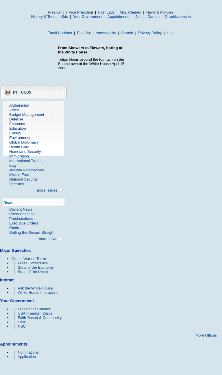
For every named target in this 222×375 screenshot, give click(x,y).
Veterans (16, 184)
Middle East (19, 174)
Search (127, 33)
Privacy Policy (150, 33)
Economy (17, 124)
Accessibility (106, 33)
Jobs (139, 16)
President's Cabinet (34, 309)
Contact (153, 16)
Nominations (28, 352)
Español (84, 33)
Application (27, 356)
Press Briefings (21, 214)
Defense (16, 119)
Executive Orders (23, 223)
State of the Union (33, 272)
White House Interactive (38, 292)
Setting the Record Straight (31, 232)
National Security (23, 179)
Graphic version (177, 16)
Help (171, 33)
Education (17, 128)
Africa (14, 110)
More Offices (206, 335)
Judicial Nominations (26, 170)
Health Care (19, 147)
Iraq (12, 165)
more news (48, 239)
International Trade (24, 161)
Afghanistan (19, 105)
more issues (47, 190)
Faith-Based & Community (40, 317)
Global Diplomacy (24, 142)
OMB (22, 322)
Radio (14, 228)
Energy (15, 133)
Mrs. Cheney (130, 12)
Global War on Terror (29, 259)
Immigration (19, 156)
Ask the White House (35, 288)
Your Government (87, 16)
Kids (64, 16)
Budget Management (26, 114)
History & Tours (44, 16)
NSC (21, 326)
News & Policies (159, 12)
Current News (20, 209)
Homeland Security (25, 151)
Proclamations (21, 218)
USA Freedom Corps (35, 313)
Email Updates (59, 33)
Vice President (81, 12)
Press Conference (33, 263)
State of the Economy (35, 267)
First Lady (106, 12)
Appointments (118, 16)
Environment (19, 137)
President (56, 12)
